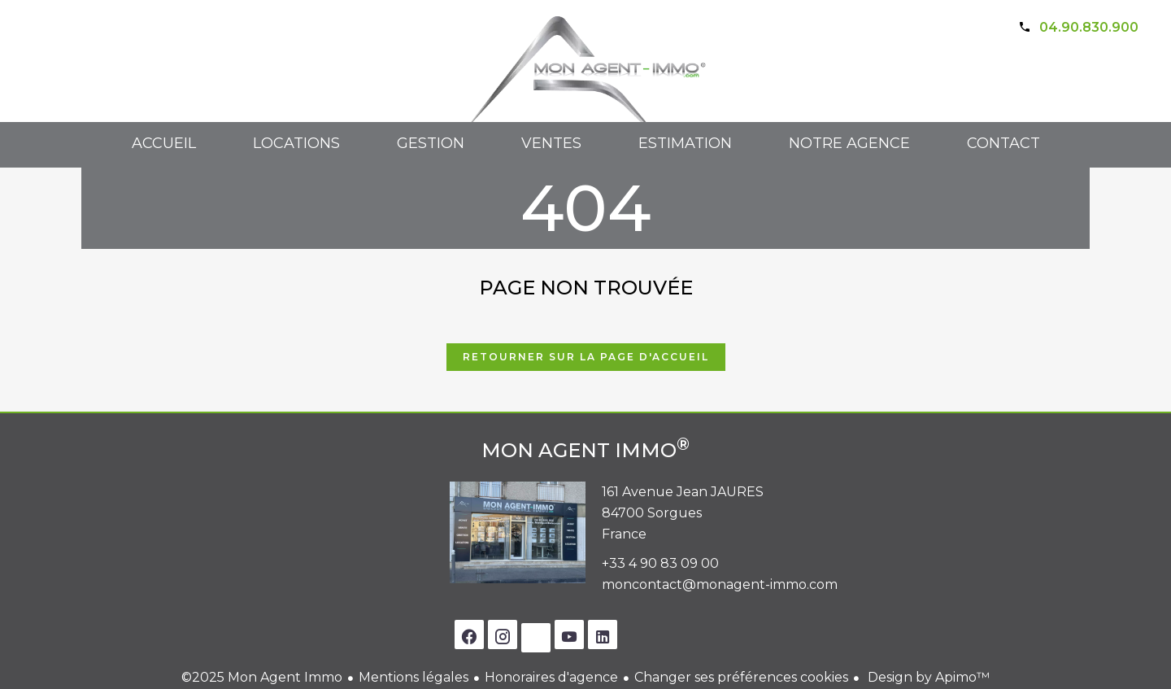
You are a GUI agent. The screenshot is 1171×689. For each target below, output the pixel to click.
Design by (927, 677)
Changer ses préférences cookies (741, 677)
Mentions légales (413, 677)
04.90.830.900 (1088, 27)
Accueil (585, 82)
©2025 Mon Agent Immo (261, 677)
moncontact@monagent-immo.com (720, 584)
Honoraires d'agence (551, 677)
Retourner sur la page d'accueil (586, 357)
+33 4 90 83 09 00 (660, 563)
